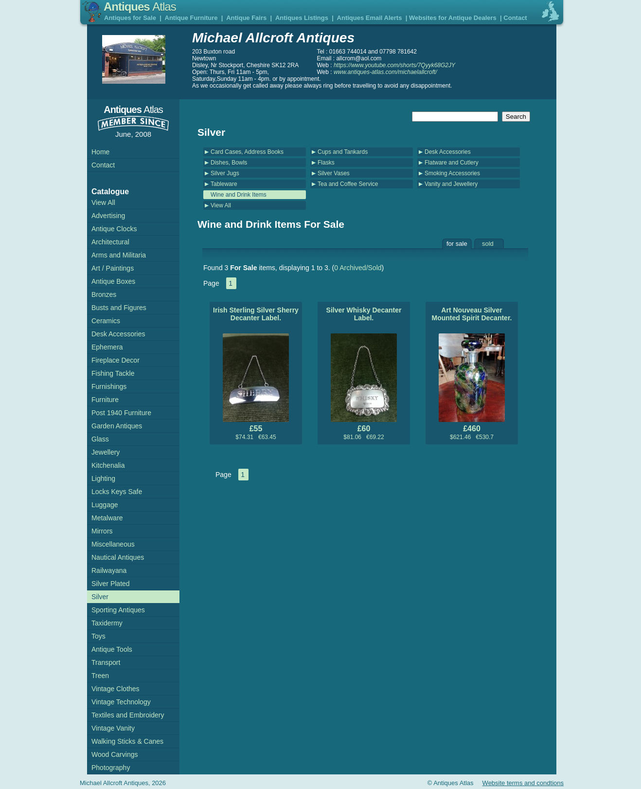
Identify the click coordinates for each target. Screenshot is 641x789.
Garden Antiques (116, 426)
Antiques (140, 6)
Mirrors (102, 531)
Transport (105, 662)
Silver (99, 597)
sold (488, 243)
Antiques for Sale (130, 17)
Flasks (326, 162)
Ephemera (107, 347)
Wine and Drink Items (239, 194)
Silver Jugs (225, 173)
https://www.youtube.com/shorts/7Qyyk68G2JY (394, 65)
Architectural (110, 242)
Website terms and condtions (523, 783)
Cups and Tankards (343, 151)
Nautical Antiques (117, 557)
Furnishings (108, 386)
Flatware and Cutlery (452, 162)
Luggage (104, 505)
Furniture (105, 400)
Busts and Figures (118, 308)
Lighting (103, 478)
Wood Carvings (114, 754)
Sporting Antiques (118, 610)
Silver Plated (110, 583)
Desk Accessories (448, 151)
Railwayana (108, 570)
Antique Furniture (191, 17)
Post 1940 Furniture (121, 413)
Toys (98, 636)
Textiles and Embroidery (127, 715)
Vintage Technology (121, 702)
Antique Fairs (246, 17)
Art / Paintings (112, 268)
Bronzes (103, 294)
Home (100, 152)
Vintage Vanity (113, 728)
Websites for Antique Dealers (453, 17)
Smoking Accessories (452, 173)
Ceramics (105, 321)
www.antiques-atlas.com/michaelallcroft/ (385, 72)
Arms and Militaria (118, 255)
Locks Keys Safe (116, 491)
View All (221, 205)
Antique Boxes (113, 281)
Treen (100, 675)
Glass (100, 439)
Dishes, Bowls (229, 162)
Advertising (108, 216)
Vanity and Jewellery (451, 184)
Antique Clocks (114, 229)
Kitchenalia (108, 465)
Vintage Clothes (115, 689)
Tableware (224, 184)
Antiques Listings (301, 17)
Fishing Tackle (112, 373)
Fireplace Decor (115, 360)
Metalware (107, 518)
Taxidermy (107, 623)
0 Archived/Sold (357, 268)
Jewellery (105, 452)
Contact (515, 17)
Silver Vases (334, 173)
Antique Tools (111, 649)
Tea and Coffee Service (348, 184)
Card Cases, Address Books (247, 151)
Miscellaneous (113, 544)
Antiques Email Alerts (369, 17)
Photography (110, 767)
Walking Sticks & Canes (127, 741)
